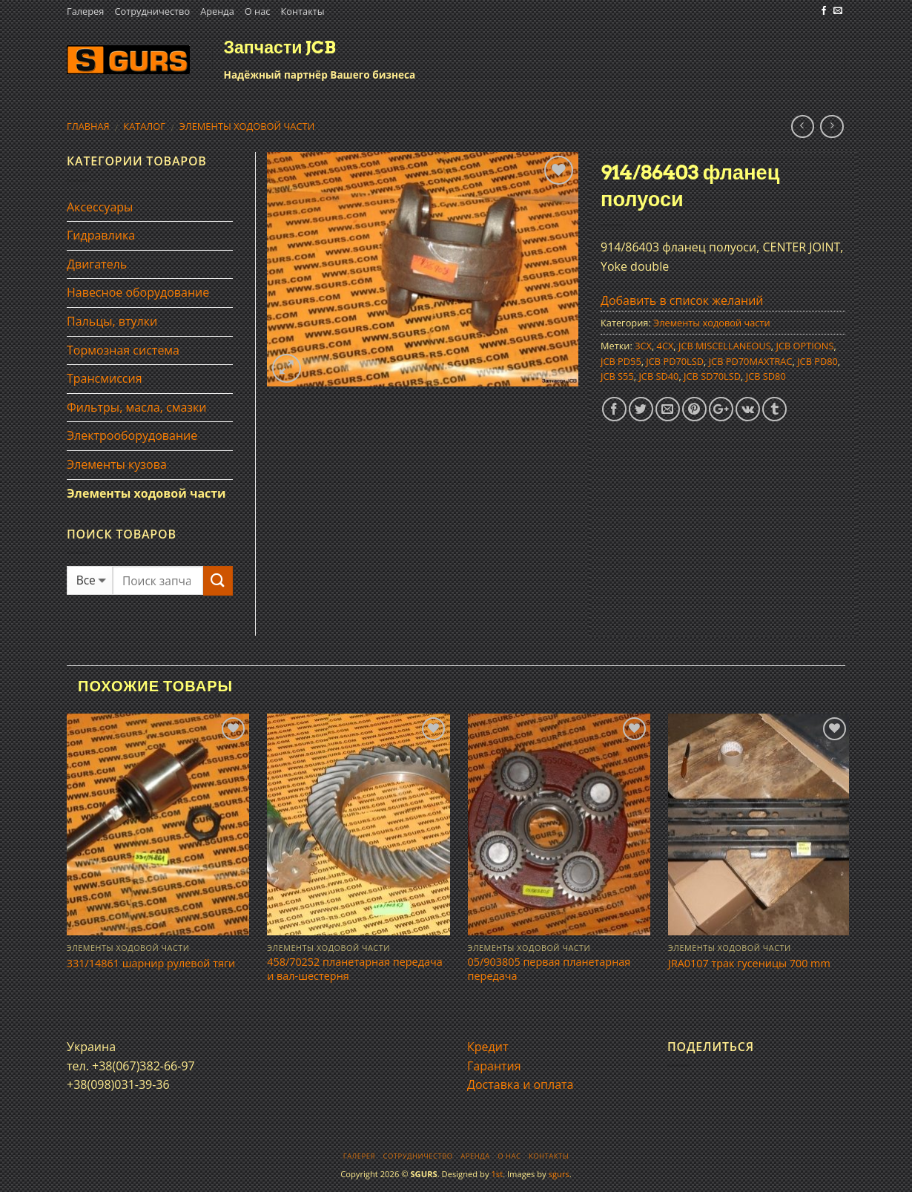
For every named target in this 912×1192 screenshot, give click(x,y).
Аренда (217, 11)
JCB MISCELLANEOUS (724, 345)
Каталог (144, 126)
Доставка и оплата (520, 1084)
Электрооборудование (132, 435)
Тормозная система (123, 350)
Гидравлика (101, 235)
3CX (643, 345)
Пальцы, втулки (112, 321)
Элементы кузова (117, 464)
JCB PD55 (621, 361)
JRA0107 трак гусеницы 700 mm (749, 963)
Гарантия (494, 1066)
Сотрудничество (152, 11)
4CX (665, 345)
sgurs (559, 1173)
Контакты (302, 11)
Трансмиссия (104, 378)
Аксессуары (100, 207)
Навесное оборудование (138, 292)
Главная (88, 126)
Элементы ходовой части (247, 126)
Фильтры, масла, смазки (137, 407)
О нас (258, 11)
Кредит (487, 1046)
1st (497, 1173)
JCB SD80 (766, 376)
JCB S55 (617, 376)
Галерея (85, 11)
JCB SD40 (658, 376)
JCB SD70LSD (712, 376)
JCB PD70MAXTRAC (751, 361)
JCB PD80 (817, 361)
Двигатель (97, 264)
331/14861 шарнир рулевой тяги (151, 963)
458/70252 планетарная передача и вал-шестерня (354, 969)
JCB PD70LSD (675, 361)
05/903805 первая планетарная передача (549, 969)
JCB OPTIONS (805, 345)
